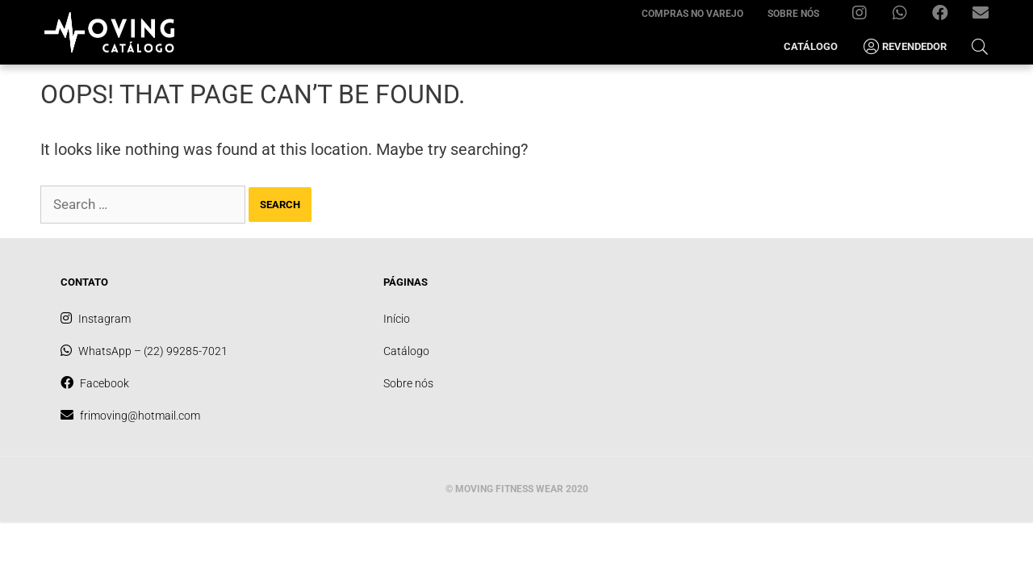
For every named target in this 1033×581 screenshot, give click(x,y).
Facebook (946, 16)
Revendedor (904, 47)
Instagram (865, 16)
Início (396, 318)
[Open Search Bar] (980, 46)
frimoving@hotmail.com (986, 16)
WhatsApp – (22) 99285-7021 (906, 16)
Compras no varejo (692, 13)
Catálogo (811, 46)
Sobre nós (793, 13)
